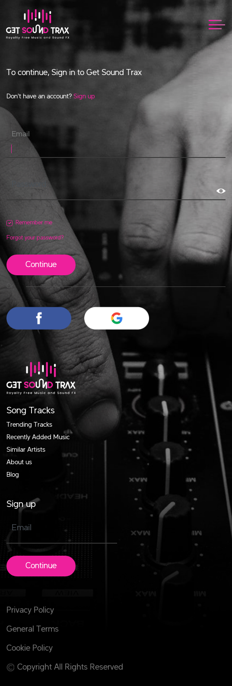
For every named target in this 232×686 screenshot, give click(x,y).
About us (19, 462)
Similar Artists (25, 450)
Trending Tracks (29, 425)
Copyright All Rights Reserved (64, 667)
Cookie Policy (29, 648)
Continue (41, 265)
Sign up (84, 96)
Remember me (34, 223)
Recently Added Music (38, 437)
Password (29, 184)
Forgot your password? (35, 238)
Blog (12, 475)
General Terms (32, 629)
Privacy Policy (30, 610)
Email (21, 134)
